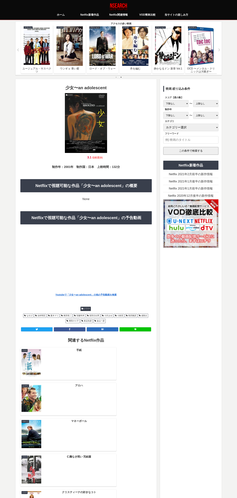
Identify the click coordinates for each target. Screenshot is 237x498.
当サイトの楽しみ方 (124, 481)
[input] (190, 140)
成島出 (144, 315)
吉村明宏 (41, 315)
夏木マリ (54, 315)
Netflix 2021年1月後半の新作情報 (191, 181)
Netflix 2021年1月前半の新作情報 (191, 188)
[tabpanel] (37, 49)
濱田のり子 (74, 321)
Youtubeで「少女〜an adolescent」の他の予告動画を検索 (85, 295)
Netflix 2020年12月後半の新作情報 (191, 195)
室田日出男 (94, 315)
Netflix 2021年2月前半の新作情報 (191, 174)
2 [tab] (121, 77)
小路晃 (120, 315)
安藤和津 (80, 315)
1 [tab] (116, 77)
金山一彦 (101, 321)
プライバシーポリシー (99, 481)
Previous (18, 50)
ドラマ (87, 309)
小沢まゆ (108, 315)
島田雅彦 (132, 315)
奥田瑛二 (67, 315)
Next (219, 50)
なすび (29, 315)
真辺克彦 (88, 321)
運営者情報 (144, 481)
